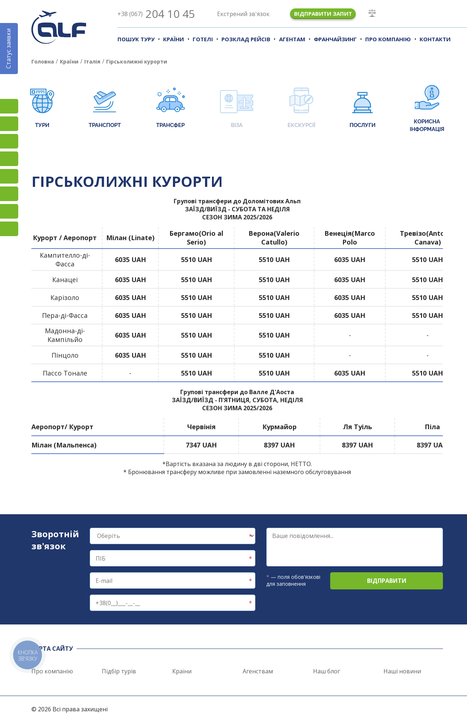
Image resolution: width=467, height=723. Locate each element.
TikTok (9, 141)
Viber (9, 193)
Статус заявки (8, 48)
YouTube (9, 158)
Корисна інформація (427, 108)
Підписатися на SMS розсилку (9, 176)
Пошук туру (136, 39)
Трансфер (170, 108)
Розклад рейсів (245, 39)
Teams (9, 211)
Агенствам (258, 671)
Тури (42, 108)
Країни (173, 39)
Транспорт (105, 108)
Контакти (435, 39)
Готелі (203, 39)
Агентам (292, 39)
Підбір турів (119, 671)
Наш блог (326, 671)
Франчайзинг (335, 39)
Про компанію (388, 39)
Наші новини (402, 671)
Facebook (9, 123)
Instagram (9, 106)
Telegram (9, 229)
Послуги (362, 108)
